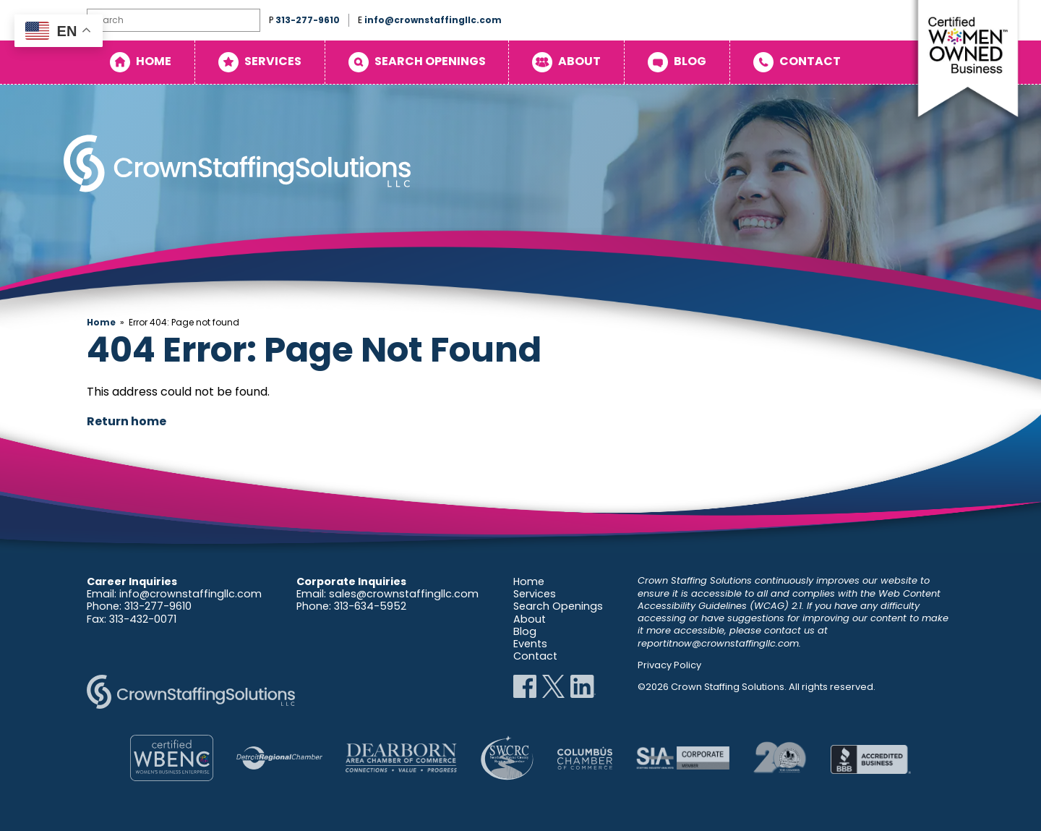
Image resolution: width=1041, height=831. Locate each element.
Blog (690, 61)
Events (530, 643)
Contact (810, 61)
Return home (126, 421)
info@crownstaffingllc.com (433, 20)
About (579, 61)
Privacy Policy (669, 665)
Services (272, 61)
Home (153, 61)
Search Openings (430, 61)
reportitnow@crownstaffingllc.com (718, 643)
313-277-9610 (307, 20)
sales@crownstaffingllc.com (404, 594)
